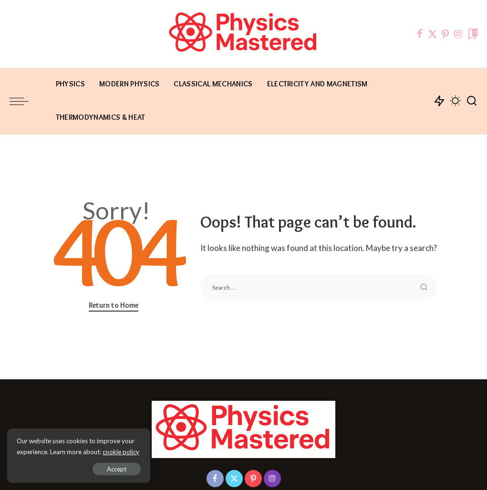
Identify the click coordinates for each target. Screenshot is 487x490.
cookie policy (121, 452)
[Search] (471, 101)
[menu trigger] (24, 101)
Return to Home (113, 305)
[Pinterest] (445, 34)
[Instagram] (458, 34)
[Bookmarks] (471, 34)
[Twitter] (432, 34)
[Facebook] (420, 34)
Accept (116, 469)
